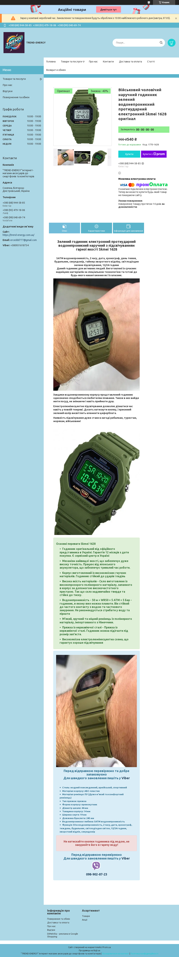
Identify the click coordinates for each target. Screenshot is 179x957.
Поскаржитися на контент (115, 953)
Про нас (93, 61)
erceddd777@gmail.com (23, 240)
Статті (151, 61)
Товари (86, 916)
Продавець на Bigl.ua (89, 950)
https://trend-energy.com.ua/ (18, 235)
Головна (51, 61)
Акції (84, 919)
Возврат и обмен (56, 70)
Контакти (108, 61)
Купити (129, 154)
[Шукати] (161, 43)
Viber (125, 778)
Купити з (154, 154)
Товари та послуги (71, 61)
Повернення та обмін (16, 97)
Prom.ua (106, 947)
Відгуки (7, 91)
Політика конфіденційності (144, 953)
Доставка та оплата (130, 61)
